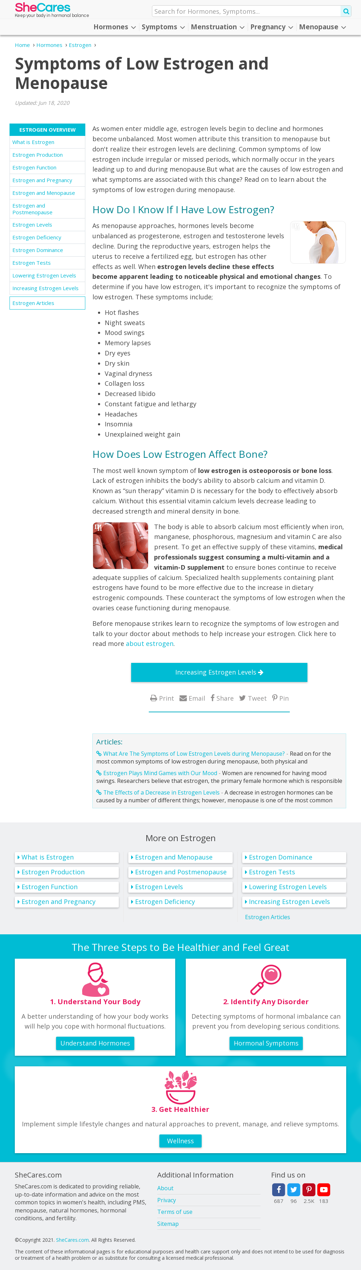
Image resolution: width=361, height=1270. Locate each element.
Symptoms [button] (163, 26)
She (42, 9)
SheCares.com (72, 1239)
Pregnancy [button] (271, 26)
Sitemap (168, 1224)
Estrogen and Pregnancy (42, 180)
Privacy (166, 1200)
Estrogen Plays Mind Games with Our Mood (160, 773)
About (165, 1188)
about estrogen (149, 643)
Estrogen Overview (47, 129)
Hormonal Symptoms (266, 1043)
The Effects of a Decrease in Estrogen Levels (161, 792)
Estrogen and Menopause (43, 192)
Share (225, 698)
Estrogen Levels (32, 224)
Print (166, 698)
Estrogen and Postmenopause (32, 209)
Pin (284, 698)
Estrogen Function (34, 167)
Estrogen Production (37, 154)
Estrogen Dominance (37, 249)
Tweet (257, 698)
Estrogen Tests (31, 262)
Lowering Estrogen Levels (44, 275)
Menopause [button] (322, 26)
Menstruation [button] (218, 26)
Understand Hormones (95, 1043)
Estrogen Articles (33, 302)
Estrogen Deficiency (36, 237)
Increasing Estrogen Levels (45, 288)
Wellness (180, 1141)
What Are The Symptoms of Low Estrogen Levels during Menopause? (194, 753)
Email (197, 698)
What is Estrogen (33, 141)
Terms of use (174, 1212)
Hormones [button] (114, 26)
